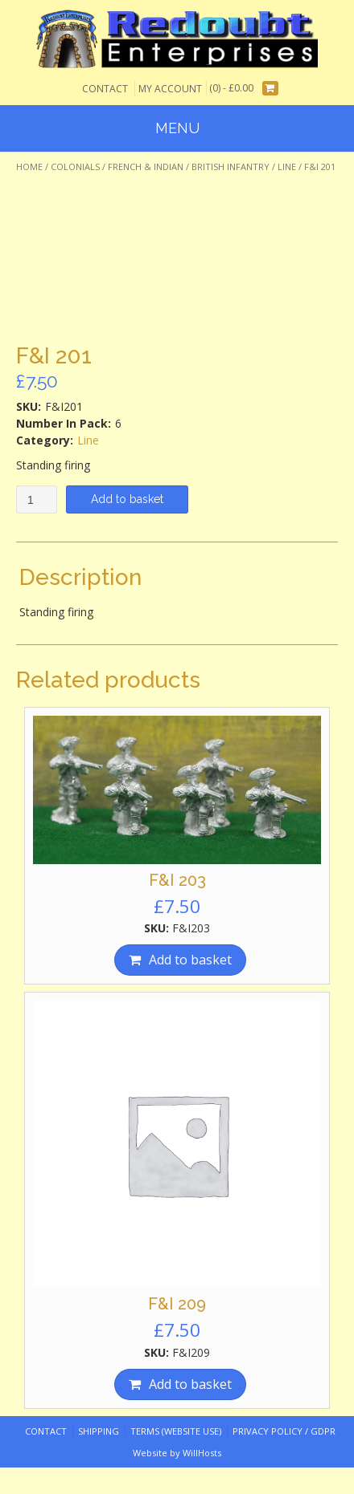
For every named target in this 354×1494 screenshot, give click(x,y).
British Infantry (230, 166)
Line (287, 166)
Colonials (75, 166)
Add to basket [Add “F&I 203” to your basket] (190, 959)
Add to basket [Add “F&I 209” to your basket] (190, 1384)
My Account (170, 88)
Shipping (98, 1431)
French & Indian (145, 166)
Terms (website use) (175, 1431)
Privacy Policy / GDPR (284, 1431)
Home (29, 166)
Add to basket (127, 499)
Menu (177, 128)
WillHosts (202, 1453)
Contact (105, 88)
